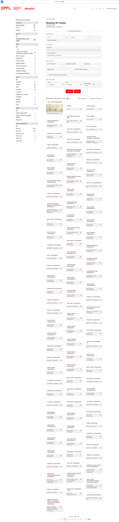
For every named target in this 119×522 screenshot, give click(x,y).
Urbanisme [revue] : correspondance (51, 438)
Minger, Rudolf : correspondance (74, 377)
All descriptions (63, 74)
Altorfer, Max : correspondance (73, 128)
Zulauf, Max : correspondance (53, 463)
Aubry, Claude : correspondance (94, 149)
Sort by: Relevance (82, 98)
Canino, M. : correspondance (53, 193)
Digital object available (71, 63)
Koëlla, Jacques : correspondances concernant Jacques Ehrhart (53, 475)
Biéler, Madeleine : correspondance (51, 168)
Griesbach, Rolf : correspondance (54, 288)
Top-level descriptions (53, 74)
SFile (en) (26, 139)
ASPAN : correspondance (52, 144)
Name (17, 44)
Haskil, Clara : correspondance (73, 303)
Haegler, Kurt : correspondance (93, 296)
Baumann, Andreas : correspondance (71, 164)
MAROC (26, 102)
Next (89, 519)
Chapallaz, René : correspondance (90, 194)
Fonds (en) (26, 141)
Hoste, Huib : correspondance (93, 319)
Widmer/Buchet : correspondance (74, 451)
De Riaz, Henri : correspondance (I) (54, 220)
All (16, 36)
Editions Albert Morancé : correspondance (92, 246)
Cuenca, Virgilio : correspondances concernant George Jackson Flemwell (93, 481)
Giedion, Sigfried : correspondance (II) (71, 278)
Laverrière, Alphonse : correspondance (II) (71, 339)
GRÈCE (26, 100)
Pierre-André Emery (26, 66)
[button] (100, 8)
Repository (49, 47)
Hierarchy (58, 98)
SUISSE (26, 85)
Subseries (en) (26, 134)
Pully (26, 105)
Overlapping (88, 83)
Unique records (26, 25)
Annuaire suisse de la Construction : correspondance (93, 137)
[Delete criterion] (89, 37)
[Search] (81, 8)
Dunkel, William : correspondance (74, 240)
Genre (17, 108)
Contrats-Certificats (91, 105)
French (26, 28)
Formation (69, 105)
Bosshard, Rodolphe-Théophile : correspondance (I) (74, 177)
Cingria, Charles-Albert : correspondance (72, 202)
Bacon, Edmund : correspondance (51, 155)
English (26, 30)
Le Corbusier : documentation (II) (94, 494)
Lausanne (26, 90)
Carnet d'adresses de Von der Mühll (73, 116)
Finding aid (86, 63)
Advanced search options (74, 30)
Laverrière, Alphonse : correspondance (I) (52, 333)
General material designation (81, 69)
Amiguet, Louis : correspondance (54, 133)
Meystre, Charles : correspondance (51, 368)
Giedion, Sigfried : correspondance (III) (91, 284)
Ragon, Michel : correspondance (94, 411)
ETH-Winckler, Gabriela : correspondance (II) (92, 259)
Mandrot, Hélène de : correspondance (71, 352)
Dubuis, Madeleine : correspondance (91, 233)
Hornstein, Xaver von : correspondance (72, 314)
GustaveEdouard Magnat (26, 74)
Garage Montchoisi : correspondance (71, 265)
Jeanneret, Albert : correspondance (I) (51, 321)
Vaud (26, 87)
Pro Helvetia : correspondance (53, 401)
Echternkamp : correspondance (54, 244)
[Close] (117, 2)
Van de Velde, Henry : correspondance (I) (71, 439)
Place (17, 77)
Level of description (21, 123)
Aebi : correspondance (92, 126)
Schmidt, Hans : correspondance (94, 433)
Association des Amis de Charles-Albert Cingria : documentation (74, 150)
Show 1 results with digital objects (54, 101)
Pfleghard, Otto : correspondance (54, 390)
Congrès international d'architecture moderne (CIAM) (26, 52)
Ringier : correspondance (92, 423)
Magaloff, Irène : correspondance (54, 345)
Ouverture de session (111, 8)
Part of (18, 34)
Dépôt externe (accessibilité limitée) (26, 116)
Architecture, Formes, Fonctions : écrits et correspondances (94, 465)
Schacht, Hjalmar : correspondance (71, 426)
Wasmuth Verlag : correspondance (51, 451)
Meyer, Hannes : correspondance (94, 367)
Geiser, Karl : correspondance (53, 265)
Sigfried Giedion (26, 64)
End (67, 82)
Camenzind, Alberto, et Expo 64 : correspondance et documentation (74, 475)
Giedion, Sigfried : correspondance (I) (51, 276)
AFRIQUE (26, 97)
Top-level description (51, 53)
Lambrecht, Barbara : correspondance (71, 327)
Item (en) (26, 131)
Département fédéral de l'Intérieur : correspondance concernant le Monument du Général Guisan (53, 501)
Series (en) (26, 136)
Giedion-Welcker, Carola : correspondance (92, 271)
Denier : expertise (90, 116)
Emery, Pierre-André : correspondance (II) (71, 252)
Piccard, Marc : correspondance (94, 401)
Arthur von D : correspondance (73, 139)
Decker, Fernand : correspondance (90, 220)
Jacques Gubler (26, 69)
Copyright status (50, 69)
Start (49, 82)
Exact (87, 85)
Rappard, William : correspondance (51, 413)
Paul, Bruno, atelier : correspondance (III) (91, 389)
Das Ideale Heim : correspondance (71, 215)
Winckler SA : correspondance (93, 454)
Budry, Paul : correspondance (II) (94, 182)
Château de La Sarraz (26, 95)
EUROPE (26, 82)
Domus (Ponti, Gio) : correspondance (51, 232)
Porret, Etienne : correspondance (74, 401)
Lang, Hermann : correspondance (94, 330)
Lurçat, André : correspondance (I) (93, 342)
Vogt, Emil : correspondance (93, 444)
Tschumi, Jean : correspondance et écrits (74, 489)
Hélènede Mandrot (26, 71)
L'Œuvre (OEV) (26, 61)
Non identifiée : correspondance (94, 378)
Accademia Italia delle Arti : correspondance (53, 121)
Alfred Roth (26, 59)
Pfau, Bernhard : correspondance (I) (74, 389)
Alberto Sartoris (26, 56)
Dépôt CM (26, 120)
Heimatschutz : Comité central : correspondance (93, 307)
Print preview (50, 98)
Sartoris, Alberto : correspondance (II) (51, 425)
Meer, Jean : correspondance (53, 357)
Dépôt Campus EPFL (26, 113)
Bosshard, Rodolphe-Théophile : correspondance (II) (54, 181)
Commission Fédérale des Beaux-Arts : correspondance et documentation (54, 205)
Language (18, 22)
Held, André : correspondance (53, 310)
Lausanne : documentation (53, 489)
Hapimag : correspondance (53, 299)
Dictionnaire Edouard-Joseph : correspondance (73, 228)
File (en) (26, 129)
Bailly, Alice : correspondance (93, 159)
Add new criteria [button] (51, 40)
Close (53, 19)
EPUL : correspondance (52, 255)
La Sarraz (26, 92)
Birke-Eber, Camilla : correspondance (91, 170)
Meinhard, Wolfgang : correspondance (71, 365)
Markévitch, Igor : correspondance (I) (91, 355)
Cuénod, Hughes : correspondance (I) (91, 207)
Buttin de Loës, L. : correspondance (71, 190)
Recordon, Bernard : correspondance (71, 414)
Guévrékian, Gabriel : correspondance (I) (71, 291)
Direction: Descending (95, 98)
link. (63, 1)
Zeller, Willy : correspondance (73, 462)
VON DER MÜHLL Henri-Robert (26, 39)
